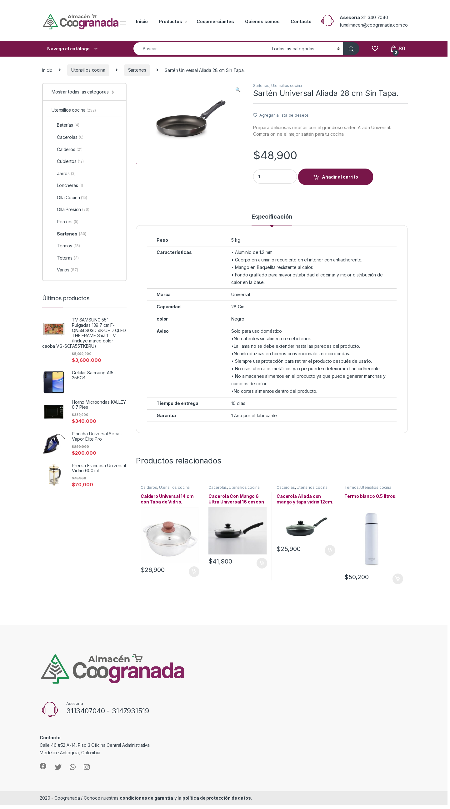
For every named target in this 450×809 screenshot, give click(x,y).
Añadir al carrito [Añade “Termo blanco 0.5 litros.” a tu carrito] (397, 585)
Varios (65, 270)
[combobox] (200, 48)
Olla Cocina (69, 197)
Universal (240, 301)
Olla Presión (70, 209)
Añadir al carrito (340, 176)
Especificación (272, 224)
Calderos (149, 494)
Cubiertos (68, 161)
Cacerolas (217, 494)
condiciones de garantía (146, 805)
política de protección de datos (216, 805)
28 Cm (237, 313)
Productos (170, 21)
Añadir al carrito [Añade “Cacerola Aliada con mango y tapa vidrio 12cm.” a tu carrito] (330, 557)
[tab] (272, 226)
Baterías (65, 125)
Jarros (64, 173)
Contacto (301, 21)
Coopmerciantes (215, 21)
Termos (351, 494)
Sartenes (137, 70)
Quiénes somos (262, 21)
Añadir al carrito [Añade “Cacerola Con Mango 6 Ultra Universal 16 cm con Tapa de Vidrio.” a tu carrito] (262, 570)
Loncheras (67, 185)
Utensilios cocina (88, 70)
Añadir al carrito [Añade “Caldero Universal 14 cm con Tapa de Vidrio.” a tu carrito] (194, 578)
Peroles (65, 221)
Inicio (142, 21)
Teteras (65, 258)
